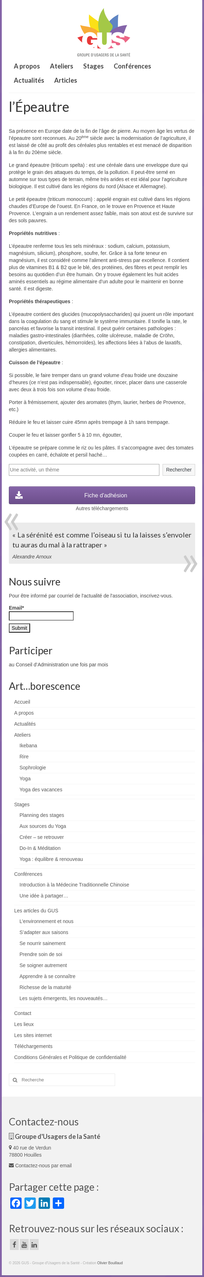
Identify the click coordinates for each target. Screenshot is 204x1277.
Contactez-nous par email (40, 1165)
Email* (41, 613)
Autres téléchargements (102, 508)
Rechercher (179, 470)
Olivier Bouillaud (110, 1263)
